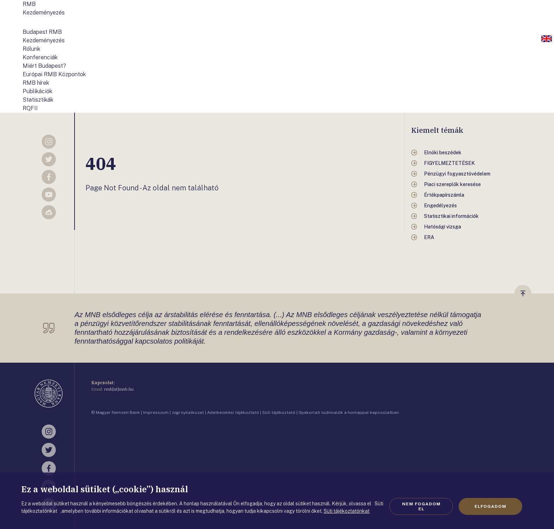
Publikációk (37, 91)
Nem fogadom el (421, 506)
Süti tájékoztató (278, 412)
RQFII (30, 108)
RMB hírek (36, 82)
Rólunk (31, 49)
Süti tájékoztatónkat (347, 511)
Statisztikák (38, 99)
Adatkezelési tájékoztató (233, 412)
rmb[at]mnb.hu (119, 389)
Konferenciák (40, 57)
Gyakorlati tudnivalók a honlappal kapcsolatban (349, 412)
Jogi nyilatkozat (188, 412)
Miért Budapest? (44, 66)
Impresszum (156, 412)
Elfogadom (490, 506)
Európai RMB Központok (54, 74)
